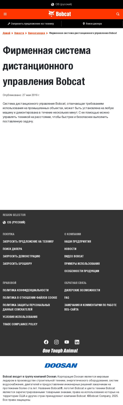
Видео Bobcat (74, 256)
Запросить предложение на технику (28, 241)
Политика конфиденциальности (26, 290)
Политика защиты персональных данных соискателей (26, 307)
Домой (6, 33)
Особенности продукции (81, 271)
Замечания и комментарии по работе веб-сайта (90, 307)
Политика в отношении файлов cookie (30, 297)
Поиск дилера (12, 249)
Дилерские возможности (82, 290)
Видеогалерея (36, 33)
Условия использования (20, 317)
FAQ (66, 297)
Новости (19, 33)
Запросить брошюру (17, 263)
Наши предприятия (77, 241)
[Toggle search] (117, 14)
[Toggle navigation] (6, 14)
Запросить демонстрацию (21, 256)
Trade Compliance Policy (20, 324)
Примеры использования (82, 263)
